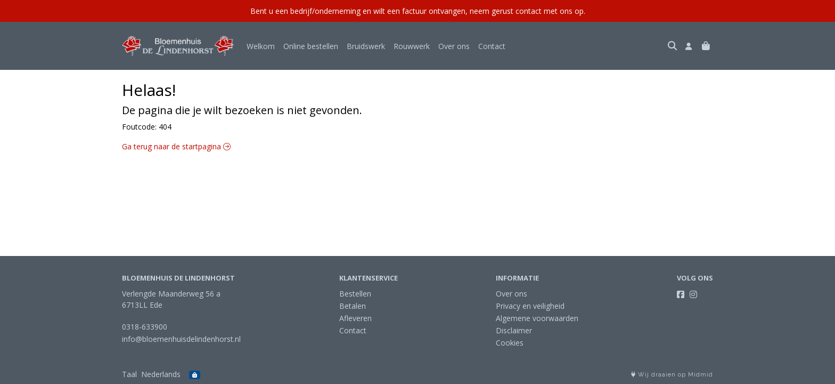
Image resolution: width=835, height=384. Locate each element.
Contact (491, 46)
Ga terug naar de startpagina (176, 146)
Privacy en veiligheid (530, 306)
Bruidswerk (366, 46)
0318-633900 (144, 327)
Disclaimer (514, 330)
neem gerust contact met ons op (527, 11)
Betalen (352, 306)
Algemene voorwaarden (537, 318)
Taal (129, 374)
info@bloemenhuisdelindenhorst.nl (181, 339)
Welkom (261, 46)
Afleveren (355, 318)
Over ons (454, 46)
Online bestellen (310, 46)
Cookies (509, 343)
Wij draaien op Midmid (672, 374)
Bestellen (355, 294)
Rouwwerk (412, 46)
